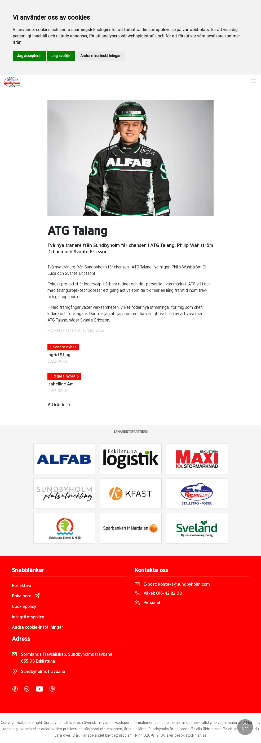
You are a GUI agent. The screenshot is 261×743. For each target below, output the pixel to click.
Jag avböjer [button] (61, 56)
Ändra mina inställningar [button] (100, 56)
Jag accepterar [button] (29, 56)
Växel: (158, 593)
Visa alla (58, 405)
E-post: (172, 584)
